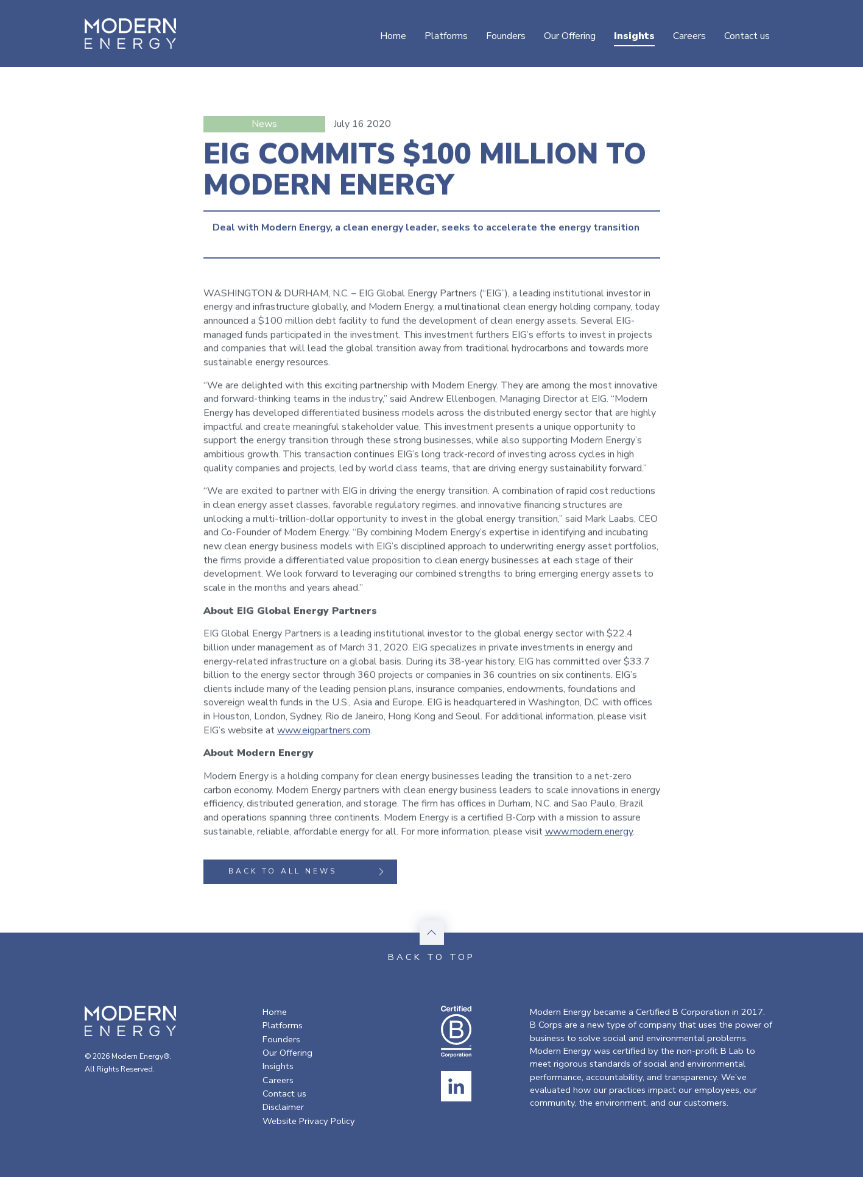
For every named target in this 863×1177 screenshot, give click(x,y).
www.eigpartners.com (323, 731)
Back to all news (307, 872)
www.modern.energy (589, 832)
